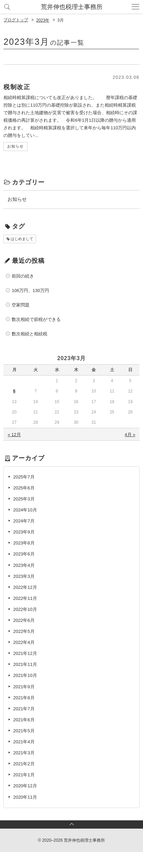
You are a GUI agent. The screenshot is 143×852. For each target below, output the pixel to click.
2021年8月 (23, 697)
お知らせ (17, 199)
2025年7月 (23, 476)
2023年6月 (23, 554)
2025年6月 (23, 487)
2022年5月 (23, 631)
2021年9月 (23, 686)
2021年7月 (23, 708)
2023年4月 (23, 565)
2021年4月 (23, 741)
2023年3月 (23, 576)
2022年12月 (25, 587)
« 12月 (14, 434)
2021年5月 (23, 730)
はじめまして (22, 239)
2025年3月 (23, 499)
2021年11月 (25, 664)
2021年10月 (25, 675)
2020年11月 (25, 797)
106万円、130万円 (30, 290)
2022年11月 (25, 598)
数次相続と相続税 (29, 333)
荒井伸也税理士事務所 (72, 6)
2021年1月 (23, 774)
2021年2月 (23, 763)
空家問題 (20, 305)
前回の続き (23, 276)
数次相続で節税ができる (36, 319)
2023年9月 (23, 532)
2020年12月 (25, 785)
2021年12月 (25, 653)
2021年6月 (23, 719)
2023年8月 (23, 543)
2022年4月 (23, 642)
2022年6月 (23, 620)
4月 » (130, 434)
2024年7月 (23, 521)
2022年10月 (25, 609)
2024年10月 (25, 510)
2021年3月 (23, 752)
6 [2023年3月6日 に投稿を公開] (14, 391)
